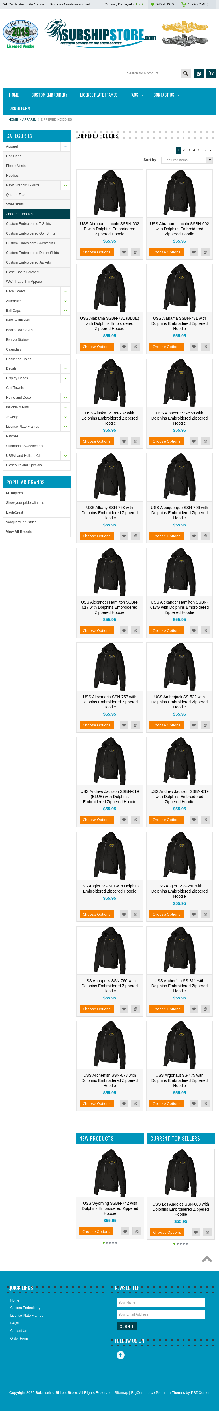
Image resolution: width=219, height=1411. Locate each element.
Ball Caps (13, 311)
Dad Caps (13, 156)
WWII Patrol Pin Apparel (24, 282)
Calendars (14, 349)
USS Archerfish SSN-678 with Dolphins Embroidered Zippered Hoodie (110, 1080)
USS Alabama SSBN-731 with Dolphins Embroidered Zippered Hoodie (179, 323)
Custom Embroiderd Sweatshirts (30, 243)
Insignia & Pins (17, 407)
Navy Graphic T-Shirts (22, 185)
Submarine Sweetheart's (24, 446)
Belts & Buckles (18, 320)
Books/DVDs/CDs (19, 330)
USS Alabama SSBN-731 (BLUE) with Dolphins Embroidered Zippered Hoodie (109, 323)
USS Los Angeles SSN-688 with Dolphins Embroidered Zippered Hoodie (181, 1209)
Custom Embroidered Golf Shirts (30, 233)
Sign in (55, 4)
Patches (12, 436)
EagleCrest (14, 512)
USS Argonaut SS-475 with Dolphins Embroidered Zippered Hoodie (179, 1080)
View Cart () (199, 4)
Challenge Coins (18, 359)
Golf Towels (15, 388)
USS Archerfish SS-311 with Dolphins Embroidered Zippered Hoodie (179, 985)
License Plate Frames (22, 427)
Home (13, 119)
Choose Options (97, 251)
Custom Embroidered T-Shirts (28, 224)
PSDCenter (200, 1392)
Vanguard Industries (21, 522)
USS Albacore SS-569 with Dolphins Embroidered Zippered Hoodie (179, 418)
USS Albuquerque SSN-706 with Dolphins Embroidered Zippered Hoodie (179, 512)
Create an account (77, 4)
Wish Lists (165, 4)
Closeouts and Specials (24, 465)
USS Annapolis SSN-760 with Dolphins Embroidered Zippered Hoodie (110, 985)
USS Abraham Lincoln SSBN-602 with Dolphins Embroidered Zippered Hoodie (179, 228)
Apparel (29, 119)
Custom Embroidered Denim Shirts (32, 253)
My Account (37, 4)
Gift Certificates (13, 4)
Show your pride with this (25, 503)
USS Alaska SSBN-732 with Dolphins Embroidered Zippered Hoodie (110, 418)
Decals (11, 368)
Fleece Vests (16, 166)
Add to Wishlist (124, 252)
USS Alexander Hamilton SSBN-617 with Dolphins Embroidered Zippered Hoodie (109, 607)
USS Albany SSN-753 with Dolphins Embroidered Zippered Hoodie (110, 512)
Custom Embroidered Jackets (28, 262)
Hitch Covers (16, 291)
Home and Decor (19, 398)
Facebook (121, 1355)
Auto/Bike (13, 301)
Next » (210, 150)
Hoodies (12, 176)
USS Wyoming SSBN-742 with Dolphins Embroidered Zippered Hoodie (110, 1208)
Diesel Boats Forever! (22, 272)
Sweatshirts (15, 204)
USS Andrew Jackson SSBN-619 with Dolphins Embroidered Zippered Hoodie (179, 796)
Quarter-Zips (15, 195)
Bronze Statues (17, 340)
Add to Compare (135, 252)
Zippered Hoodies (19, 214)
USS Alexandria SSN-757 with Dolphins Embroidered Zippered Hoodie (110, 702)
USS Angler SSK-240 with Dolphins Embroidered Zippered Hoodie (179, 891)
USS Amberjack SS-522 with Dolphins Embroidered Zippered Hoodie (179, 702)
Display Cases (17, 378)
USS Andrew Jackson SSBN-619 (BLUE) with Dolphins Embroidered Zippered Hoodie (109, 796)
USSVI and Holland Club (24, 456)
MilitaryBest (15, 493)
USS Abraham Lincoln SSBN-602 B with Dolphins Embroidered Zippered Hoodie (109, 228)
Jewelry (12, 417)
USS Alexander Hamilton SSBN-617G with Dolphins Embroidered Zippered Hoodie (179, 607)
